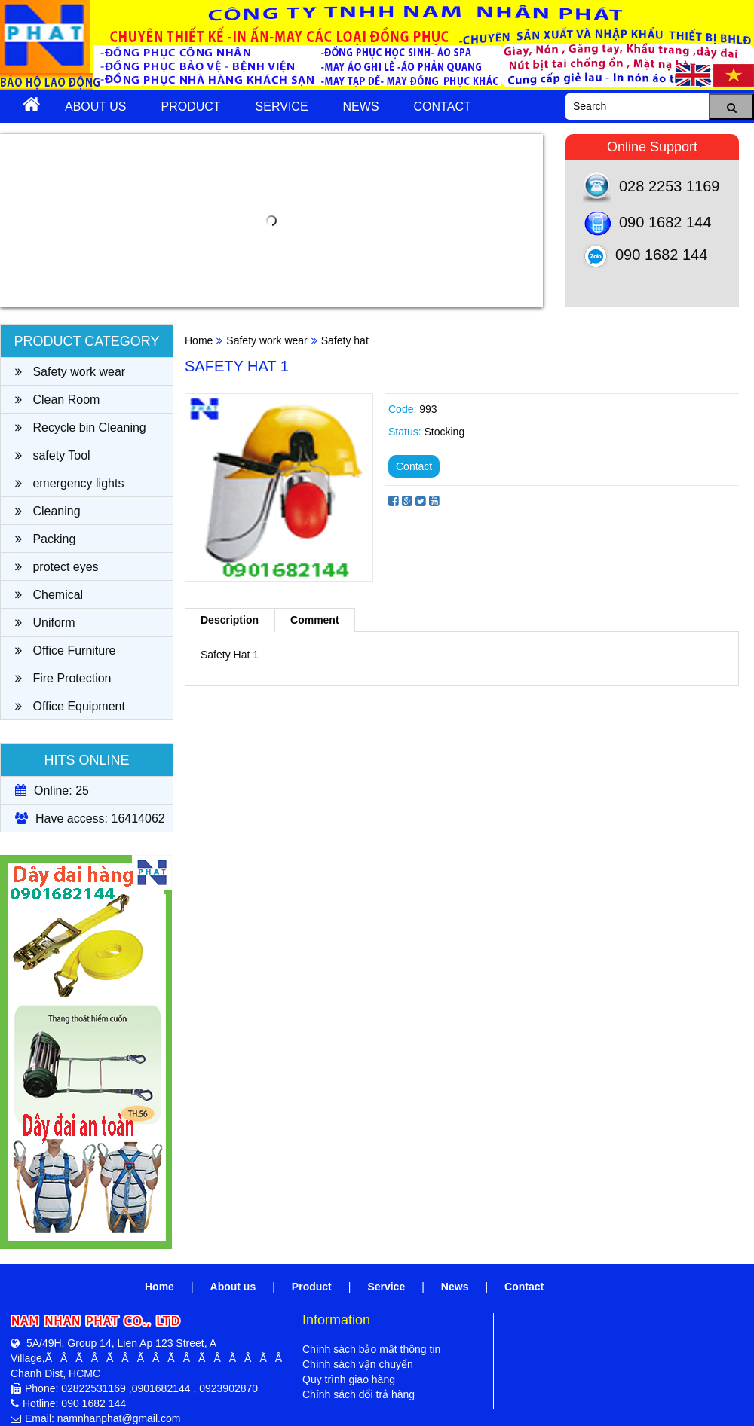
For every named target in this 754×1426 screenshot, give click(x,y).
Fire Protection (63, 678)
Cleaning (48, 511)
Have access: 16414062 (90, 818)
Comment (314, 620)
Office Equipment (70, 706)
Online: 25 (52, 790)
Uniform (45, 622)
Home (199, 340)
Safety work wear (70, 371)
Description (230, 620)
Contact (442, 106)
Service (282, 106)
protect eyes (57, 566)
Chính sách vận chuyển (357, 1364)
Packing (45, 539)
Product (191, 106)
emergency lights (69, 483)
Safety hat (345, 340)
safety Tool (52, 455)
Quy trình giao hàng (348, 1379)
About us (96, 106)
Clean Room (57, 399)
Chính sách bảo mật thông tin (371, 1349)
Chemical (49, 594)
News (361, 106)
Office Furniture (65, 650)
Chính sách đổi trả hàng (358, 1394)
